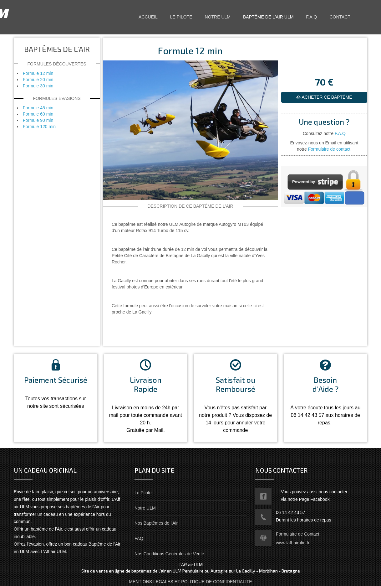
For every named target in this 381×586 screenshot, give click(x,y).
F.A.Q (340, 133)
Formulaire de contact (329, 149)
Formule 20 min (38, 79)
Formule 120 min (39, 126)
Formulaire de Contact (297, 534)
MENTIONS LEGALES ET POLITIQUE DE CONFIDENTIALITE (190, 581)
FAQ (139, 538)
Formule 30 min (38, 85)
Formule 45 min (38, 107)
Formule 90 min (38, 120)
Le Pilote (143, 492)
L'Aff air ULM (55, 13)
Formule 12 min (38, 73)
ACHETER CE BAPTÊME (326, 97)
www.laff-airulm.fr (292, 542)
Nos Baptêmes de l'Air (156, 523)
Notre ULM (145, 508)
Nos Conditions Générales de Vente (169, 553)
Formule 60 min (38, 114)
